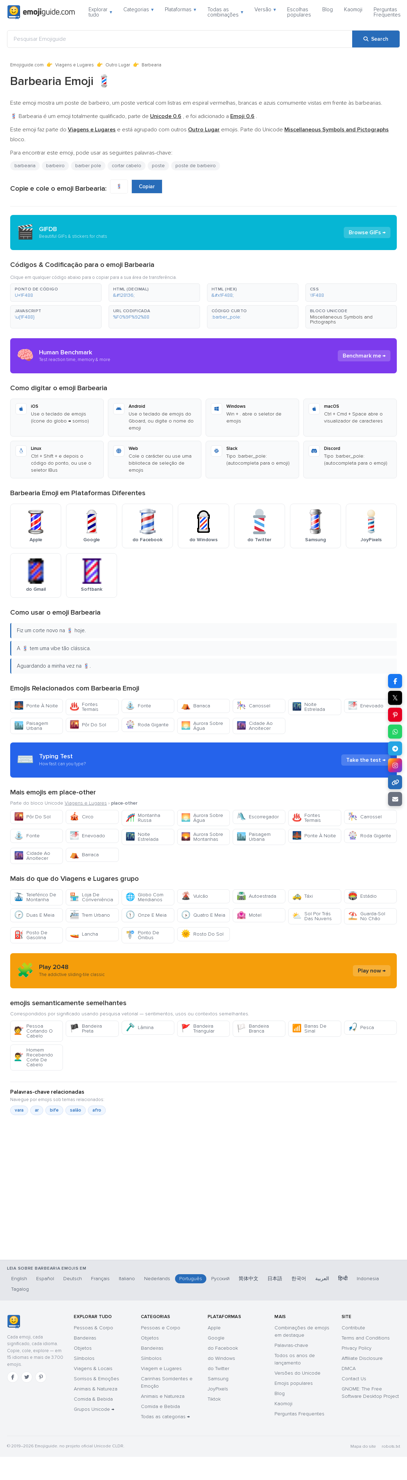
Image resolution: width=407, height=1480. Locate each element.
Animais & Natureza (95, 1389)
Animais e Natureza (163, 1396)
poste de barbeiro (195, 166)
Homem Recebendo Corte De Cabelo (33, 1057)
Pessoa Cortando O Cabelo (33, 1031)
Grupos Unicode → (94, 1409)
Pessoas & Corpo (93, 1328)
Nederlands (157, 1279)
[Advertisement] (198, 1220)
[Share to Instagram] (395, 765)
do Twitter (218, 1368)
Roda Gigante (147, 724)
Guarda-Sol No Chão (366, 916)
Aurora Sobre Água (202, 725)
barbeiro (55, 166)
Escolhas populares (299, 12)
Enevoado (365, 705)
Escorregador (258, 816)
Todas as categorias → (165, 1417)
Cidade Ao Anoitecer (255, 725)
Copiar (147, 186)
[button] (56, 292)
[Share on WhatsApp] (395, 732)
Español (45, 1279)
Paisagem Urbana (31, 725)
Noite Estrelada (308, 706)
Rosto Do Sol (202, 934)
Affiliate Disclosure (362, 1358)
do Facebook (223, 1348)
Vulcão (194, 896)
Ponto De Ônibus (142, 935)
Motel (249, 915)
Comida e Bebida (160, 1406)
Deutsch (72, 1279)
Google (216, 1338)
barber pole (88, 166)
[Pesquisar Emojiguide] (179, 39)
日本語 (274, 1279)
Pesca (361, 1027)
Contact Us (354, 1379)
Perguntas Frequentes (387, 12)
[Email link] (395, 799)
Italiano (127, 1279)
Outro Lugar (117, 65)
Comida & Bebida (93, 1399)
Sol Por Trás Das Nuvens (312, 916)
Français (100, 1279)
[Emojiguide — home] (41, 12)
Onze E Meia (146, 915)
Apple (214, 1328)
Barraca (195, 705)
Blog (327, 9)
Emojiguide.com (27, 65)
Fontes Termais (84, 706)
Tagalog (20, 1289)
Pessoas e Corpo (160, 1328)
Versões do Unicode (297, 1373)
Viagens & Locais (93, 1368)
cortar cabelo (126, 166)
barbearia (24, 166)
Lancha (84, 934)
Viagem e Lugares (161, 1368)
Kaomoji (353, 9)
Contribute (353, 1328)
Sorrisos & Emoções (96, 1379)
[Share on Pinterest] (395, 715)
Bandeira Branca (253, 1028)
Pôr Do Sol (88, 724)
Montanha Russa (142, 817)
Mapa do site (363, 1446)
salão (75, 1110)
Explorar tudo (100, 12)
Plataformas (180, 9)
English (19, 1279)
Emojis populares (293, 1383)
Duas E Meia (34, 915)
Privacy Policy (357, 1348)
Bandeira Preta (86, 1028)
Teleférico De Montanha (35, 897)
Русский (220, 1279)
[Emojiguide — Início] (13, 1322)
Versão (265, 9)
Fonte (138, 705)
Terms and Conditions (366, 1338)
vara (19, 1110)
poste (158, 166)
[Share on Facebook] (395, 681)
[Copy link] (395, 782)
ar (37, 1110)
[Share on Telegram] (395, 748)
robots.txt (391, 1446)
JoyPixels (218, 1389)
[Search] (376, 39)
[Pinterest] (40, 1377)
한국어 (298, 1279)
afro (96, 1110)
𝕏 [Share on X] (395, 698)
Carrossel (253, 705)
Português (190, 1279)
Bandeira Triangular (197, 1028)
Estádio (362, 896)
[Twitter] (26, 1377)
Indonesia (368, 1279)
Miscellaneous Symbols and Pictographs (341, 319)
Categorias (138, 9)
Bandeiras (85, 1338)
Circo (81, 816)
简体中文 (248, 1279)
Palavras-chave (291, 1345)
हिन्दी (343, 1279)
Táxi (302, 896)
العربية (322, 1279)
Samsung (218, 1379)
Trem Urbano (90, 915)
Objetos (83, 1348)
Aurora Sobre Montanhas (202, 836)
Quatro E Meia (203, 915)
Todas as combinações (225, 12)
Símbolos (84, 1358)
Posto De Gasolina (30, 935)
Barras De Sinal (309, 1028)
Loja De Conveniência (91, 897)
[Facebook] (12, 1377)
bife (54, 1110)
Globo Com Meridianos (144, 897)
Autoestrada (256, 896)
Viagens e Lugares (74, 65)
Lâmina (139, 1027)
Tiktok (214, 1399)
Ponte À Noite (36, 705)
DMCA (349, 1368)
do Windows (221, 1358)
